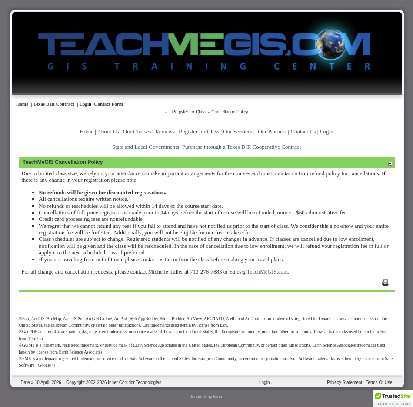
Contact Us (303, 131)
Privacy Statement (344, 382)
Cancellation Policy (229, 112)
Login (326, 131)
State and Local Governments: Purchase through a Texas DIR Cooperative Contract (206, 146)
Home (86, 131)
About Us (108, 131)
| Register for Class (188, 112)
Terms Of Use (379, 382)
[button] (393, 398)
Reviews (165, 131)
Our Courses (137, 131)
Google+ (45, 365)
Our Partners (272, 131)
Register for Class (199, 131)
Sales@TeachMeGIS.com (259, 271)
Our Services (238, 131)
